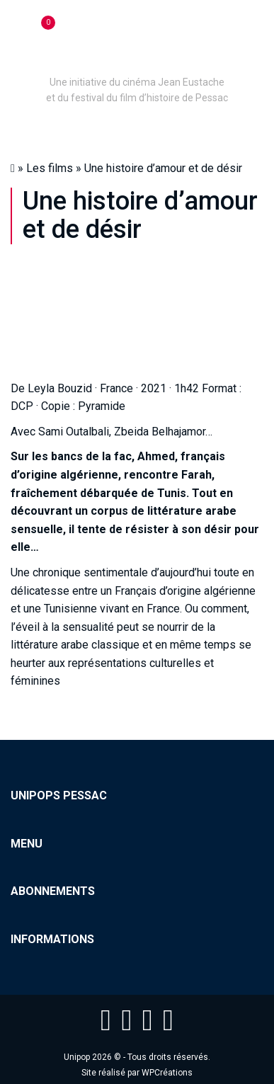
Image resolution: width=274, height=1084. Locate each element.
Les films (49, 168)
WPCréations (167, 1073)
